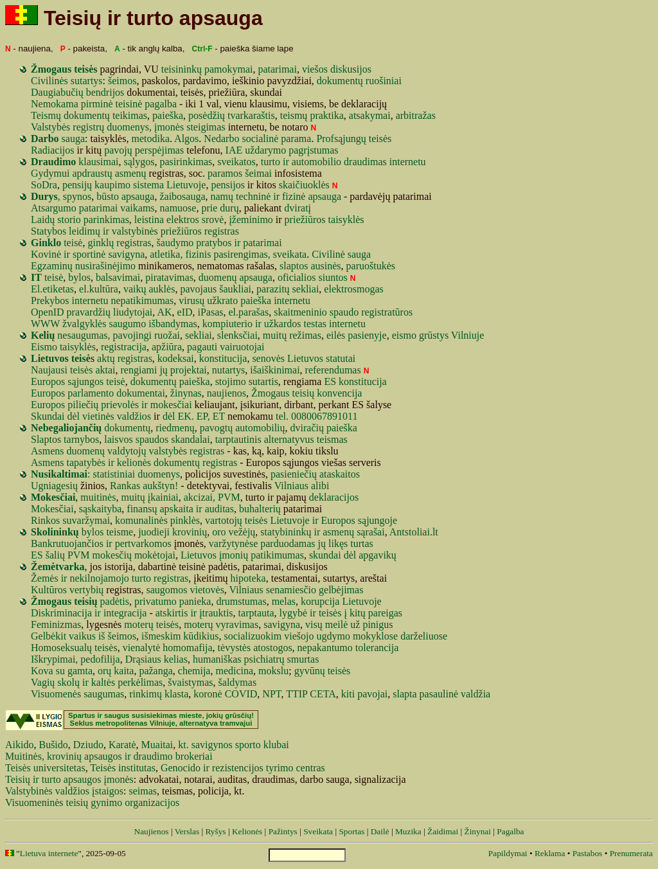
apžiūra (167, 346)
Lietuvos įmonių (214, 555)
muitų (275, 335)
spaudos (152, 439)
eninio (314, 312)
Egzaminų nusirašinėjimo (83, 265)
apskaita (176, 508)
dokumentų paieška (170, 381)
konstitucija (223, 358)
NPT (271, 693)
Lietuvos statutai (321, 358)
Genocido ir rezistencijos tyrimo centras (243, 767)
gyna (290, 624)
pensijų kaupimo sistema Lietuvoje (134, 184)
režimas (305, 335)
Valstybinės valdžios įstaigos (64, 790)
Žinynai (477, 831)
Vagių (43, 682)
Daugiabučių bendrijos (77, 92)
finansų (142, 508)
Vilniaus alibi (302, 485)
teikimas (129, 115)
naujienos (226, 393)
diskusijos (350, 69)
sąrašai (371, 531)
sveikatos (236, 161)
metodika (150, 138)
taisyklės (78, 346)
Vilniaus (246, 589)
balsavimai (118, 277)
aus (210, 288)
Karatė (122, 744)
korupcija (320, 601)
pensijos (227, 184)
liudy (123, 312)
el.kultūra (98, 288)
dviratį (297, 207)
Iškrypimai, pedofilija (75, 659)
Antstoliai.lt (413, 531)
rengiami (139, 369)
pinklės (185, 520)
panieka (195, 601)
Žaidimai (442, 831)
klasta (176, 693)
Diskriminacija (61, 612)
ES (330, 381)
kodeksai (175, 358)
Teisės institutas (123, 767)
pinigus (377, 624)
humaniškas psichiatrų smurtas (256, 659)
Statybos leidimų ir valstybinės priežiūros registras (135, 231)
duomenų (218, 277)
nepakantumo (325, 647)
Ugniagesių (54, 485)
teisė (56, 242)
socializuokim (252, 636)
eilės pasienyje (356, 335)
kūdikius (200, 636)
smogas (368, 288)
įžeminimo (250, 219)
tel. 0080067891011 (316, 416)
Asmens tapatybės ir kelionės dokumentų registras (134, 462)
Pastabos (588, 853)
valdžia (475, 693)
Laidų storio (56, 219)
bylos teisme (82, 531)
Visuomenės (56, 693)
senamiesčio (291, 589)
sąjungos (85, 381)
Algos (186, 138)
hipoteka (248, 578)
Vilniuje (467, 335)
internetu (407, 161)
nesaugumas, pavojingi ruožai (118, 335)
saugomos (167, 589)
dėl (350, 555)
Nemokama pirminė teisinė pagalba (104, 103)
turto (270, 161)
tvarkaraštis (251, 115)
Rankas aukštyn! (144, 485)
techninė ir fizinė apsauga (288, 196)
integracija (125, 612)
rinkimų (145, 693)
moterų (198, 624)
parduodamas (287, 543)
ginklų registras (119, 242)
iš (101, 636)
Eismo (44, 346)
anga (163, 670)
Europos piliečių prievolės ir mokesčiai (111, 404)
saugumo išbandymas (153, 323)
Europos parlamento (72, 393)
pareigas (385, 612)
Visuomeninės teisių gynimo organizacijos (92, 802)
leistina (149, 219)
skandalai (190, 439)
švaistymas (190, 682)
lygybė (294, 612)
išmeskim (161, 636)
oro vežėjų (233, 531)
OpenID (47, 312)
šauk (228, 288)
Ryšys (215, 831)
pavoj (191, 288)
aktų (106, 358)
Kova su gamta (62, 670)
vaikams (137, 207)
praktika (326, 115)
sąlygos (138, 161)
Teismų (46, 115)
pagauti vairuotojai (225, 346)
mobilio (325, 161)
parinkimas (106, 219)
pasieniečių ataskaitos (315, 474)
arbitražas (416, 115)
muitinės (98, 497)
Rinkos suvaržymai (70, 520)
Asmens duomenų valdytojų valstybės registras (127, 450)
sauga (58, 138)
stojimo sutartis (246, 381)
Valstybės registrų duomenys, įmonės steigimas (128, 126)
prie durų (219, 207)
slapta (404, 693)
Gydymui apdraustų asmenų (89, 173)
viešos (315, 69)
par (262, 288)
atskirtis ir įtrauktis (194, 612)
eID (185, 312)
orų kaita (116, 670)
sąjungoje (377, 520)
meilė (336, 624)
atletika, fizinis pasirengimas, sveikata (228, 254)
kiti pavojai (364, 693)
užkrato (222, 300)
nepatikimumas (142, 300)
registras (135, 358)
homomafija (187, 647)
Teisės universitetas (45, 767)
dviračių (307, 427)
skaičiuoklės (304, 184)
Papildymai (508, 853)
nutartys (228, 369)
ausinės (325, 265)
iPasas (211, 312)
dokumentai (140, 393)
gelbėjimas (341, 589)
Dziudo (88, 744)
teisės (380, 138)
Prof (325, 138)
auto (301, 161)
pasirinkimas (185, 161)
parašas (253, 312)
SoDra (44, 184)
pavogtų (218, 427)
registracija (124, 346)
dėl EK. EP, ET (194, 416)
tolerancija (377, 647)
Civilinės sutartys (67, 80)
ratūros (398, 312)
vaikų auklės (149, 288)
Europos (48, 381)
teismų (294, 115)
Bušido (53, 744)
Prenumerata (631, 853)
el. (234, 312)
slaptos (294, 265)
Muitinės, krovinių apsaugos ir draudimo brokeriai (109, 756)
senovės (268, 358)
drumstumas (241, 601)
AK (164, 312)
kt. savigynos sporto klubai (233, 744)
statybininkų (285, 531)
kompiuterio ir (232, 323)
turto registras (160, 578)
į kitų (354, 612)
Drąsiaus (143, 659)
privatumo (155, 601)
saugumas (104, 693)
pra (73, 312)
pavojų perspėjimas (144, 150)
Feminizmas (56, 624)
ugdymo (333, 636)
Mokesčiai (52, 508)
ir (286, 161)
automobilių (260, 427)
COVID (241, 693)
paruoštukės (370, 265)
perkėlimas (140, 682)
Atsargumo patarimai (74, 207)
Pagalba (510, 831)
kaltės (103, 682)
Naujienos (151, 831)
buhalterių (260, 508)
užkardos (282, 323)
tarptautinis (238, 439)
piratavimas (169, 277)
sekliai (305, 288)
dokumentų (340, 80)
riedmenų (175, 427)
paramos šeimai (240, 173)
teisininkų (181, 69)
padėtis (114, 601)
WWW (45, 323)
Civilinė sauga (341, 254)
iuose (436, 636)
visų (314, 624)
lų (76, 682)
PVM (78, 555)
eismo (404, 335)
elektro (338, 288)
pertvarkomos (143, 543)
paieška (167, 115)
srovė (213, 219)
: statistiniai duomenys (105, 474)
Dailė (380, 831)
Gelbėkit (48, 636)
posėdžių (206, 115)
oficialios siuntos (313, 277)
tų (285, 288)
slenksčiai (237, 335)
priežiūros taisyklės (324, 219)
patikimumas (277, 555)
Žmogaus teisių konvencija (306, 393)
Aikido (19, 744)
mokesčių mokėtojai (134, 555)
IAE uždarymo (256, 150)
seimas (143, 790)
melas (284, 601)
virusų (191, 300)
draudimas (365, 161)
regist (372, 312)
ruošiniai (384, 80)
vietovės (207, 589)
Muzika (408, 831)
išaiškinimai (274, 369)
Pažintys (283, 831)
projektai (188, 369)
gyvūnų (309, 670)
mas (248, 682)
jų (163, 369)
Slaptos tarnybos (65, 439)
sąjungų (350, 138)
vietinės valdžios (116, 416)
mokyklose (375, 636)
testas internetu (335, 323)
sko (64, 682)
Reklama (550, 853)
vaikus (82, 636)
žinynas (186, 393)
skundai (325, 555)
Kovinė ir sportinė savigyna (88, 254)
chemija (194, 670)
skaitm (287, 312)
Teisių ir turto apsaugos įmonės (69, 779)
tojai (143, 312)
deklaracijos (334, 497)
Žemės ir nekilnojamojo (80, 578)
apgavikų (377, 555)
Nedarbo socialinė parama (257, 138)
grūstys (434, 335)
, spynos (61, 196)
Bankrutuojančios (67, 543)
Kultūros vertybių (67, 589)
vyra (225, 624)
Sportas (351, 831)
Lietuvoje (289, 520)
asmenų (338, 531)
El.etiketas (52, 288)
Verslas (187, 831)
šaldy (229, 682)
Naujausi (49, 369)
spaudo (344, 312)
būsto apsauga (125, 196)
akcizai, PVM (212, 497)
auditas (219, 508)
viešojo (299, 636)
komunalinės (141, 520)
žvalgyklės (84, 323)
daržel (412, 636)
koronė (207, 693)
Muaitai (157, 744)
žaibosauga (182, 196)
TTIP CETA (311, 693)
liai (244, 288)
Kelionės (247, 831)
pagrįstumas (313, 150)
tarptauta (256, 612)
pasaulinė (439, 693)
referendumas (333, 369)
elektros (182, 219)
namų (222, 196)
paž (146, 670)
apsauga (255, 277)
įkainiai (163, 497)
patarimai (277, 69)
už (355, 624)
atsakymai (370, 115)
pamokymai (228, 69)
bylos (79, 277)
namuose (178, 207)
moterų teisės (151, 624)
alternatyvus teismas (306, 439)
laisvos (118, 439)
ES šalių (48, 555)
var (86, 312)
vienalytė (142, 647)
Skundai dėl (55, 416)
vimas (246, 624)
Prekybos (50, 300)
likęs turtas (350, 543)
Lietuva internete (49, 853)
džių (102, 312)
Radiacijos (53, 150)
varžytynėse (233, 543)
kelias (176, 659)
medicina (234, 670)
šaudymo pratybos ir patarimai (219, 242)
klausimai (98, 161)
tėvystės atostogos (255, 647)
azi (275, 288)
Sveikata (318, 831)
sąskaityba (100, 508)
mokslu (273, 670)
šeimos (122, 80)
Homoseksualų (61, 647)
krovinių (189, 531)
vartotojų (223, 520)
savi (271, 624)
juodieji (154, 531)
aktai (105, 369)
